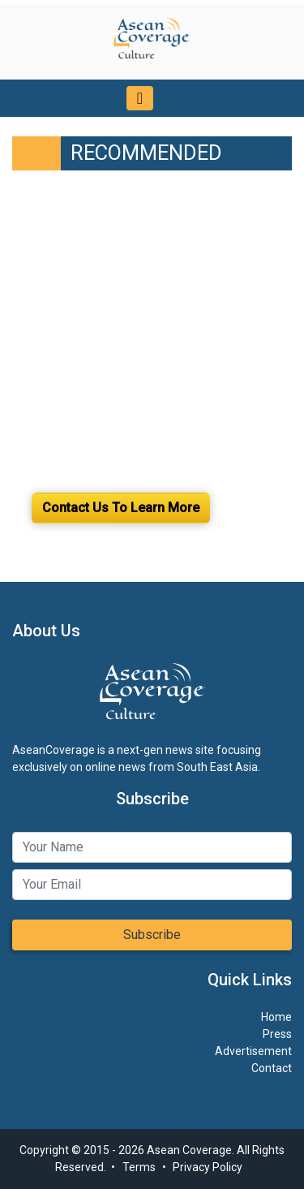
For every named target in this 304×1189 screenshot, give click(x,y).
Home (276, 1016)
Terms (139, 1167)
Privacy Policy (207, 1167)
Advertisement (253, 1051)
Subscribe (152, 934)
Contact (271, 1068)
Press (277, 1033)
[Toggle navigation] (139, 98)
